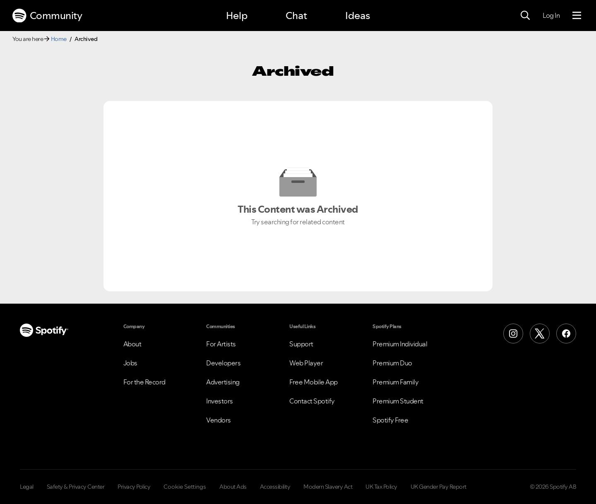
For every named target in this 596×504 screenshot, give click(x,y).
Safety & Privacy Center (76, 486)
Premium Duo (392, 362)
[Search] (525, 15)
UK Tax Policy (381, 486)
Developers (223, 362)
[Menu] (577, 16)
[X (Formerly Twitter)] (540, 333)
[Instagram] (513, 333)
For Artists (221, 343)
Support (301, 343)
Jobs (130, 362)
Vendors (218, 420)
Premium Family (395, 381)
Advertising (223, 381)
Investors (219, 401)
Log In (551, 15)
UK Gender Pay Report (438, 486)
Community (47, 16)
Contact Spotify (312, 401)
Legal (27, 486)
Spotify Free (390, 420)
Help (237, 15)
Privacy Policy (134, 486)
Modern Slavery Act (327, 486)
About (132, 343)
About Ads (233, 486)
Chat (296, 15)
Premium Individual (399, 343)
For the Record (144, 381)
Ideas (357, 15)
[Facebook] (566, 333)
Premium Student (397, 401)
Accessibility (275, 486)
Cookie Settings (184, 486)
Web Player (306, 362)
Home (59, 39)
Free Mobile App (313, 381)
